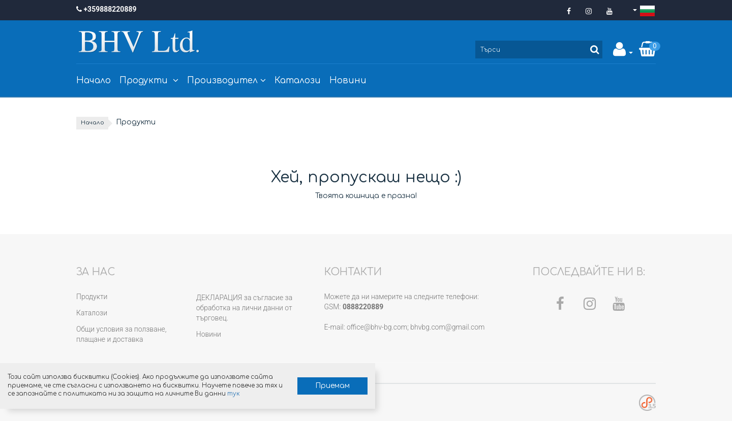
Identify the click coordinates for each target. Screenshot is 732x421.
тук (114, 390)
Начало (93, 80)
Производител (226, 80)
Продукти (148, 80)
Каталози (297, 80)
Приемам (237, 374)
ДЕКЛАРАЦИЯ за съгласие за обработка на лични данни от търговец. (244, 308)
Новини (348, 80)
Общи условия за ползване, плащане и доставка (121, 335)
